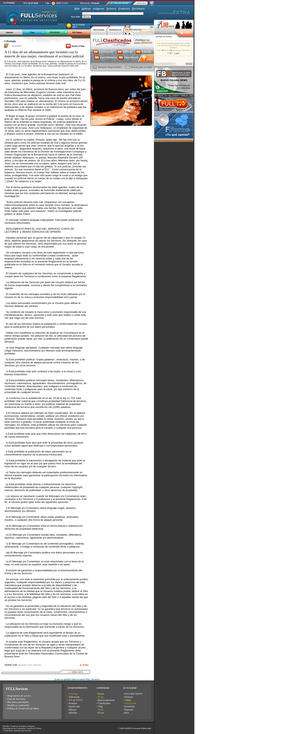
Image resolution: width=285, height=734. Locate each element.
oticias (86, 8)
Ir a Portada (9, 3)
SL (48, 3)
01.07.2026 (33, 3)
